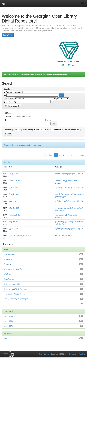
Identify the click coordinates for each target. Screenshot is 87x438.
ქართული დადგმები (12, 284)
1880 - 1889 (8, 321)
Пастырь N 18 (14, 215)
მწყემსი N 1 (13, 222)
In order (48, 130)
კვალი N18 (13, 174)
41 (77, 155)
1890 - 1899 (8, 316)
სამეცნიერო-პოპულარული (14, 294)
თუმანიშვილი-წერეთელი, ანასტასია (69, 174)
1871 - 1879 (8, 326)
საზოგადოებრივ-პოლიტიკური (16, 299)
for (5, 95)
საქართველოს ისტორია (13, 269)
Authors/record (69, 130)
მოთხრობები (9, 279)
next (82, 155)
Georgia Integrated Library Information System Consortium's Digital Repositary (35, 74)
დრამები (7, 274)
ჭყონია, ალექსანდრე (63, 235)
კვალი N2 (13, 201)
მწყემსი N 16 (14, 208)
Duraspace (73, 354)
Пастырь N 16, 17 (16, 181)
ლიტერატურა (9, 254)
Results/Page (9, 130)
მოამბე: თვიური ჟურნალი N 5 (20, 235)
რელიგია (7, 264)
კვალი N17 (13, 187)
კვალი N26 (13, 229)
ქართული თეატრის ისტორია (15, 289)
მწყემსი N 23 (14, 194)
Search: (7, 89)
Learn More (7, 35)
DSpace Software (44, 354)
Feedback (82, 354)
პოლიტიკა (8, 259)
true (5, 338)
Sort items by (28, 130)
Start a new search (12, 106)
